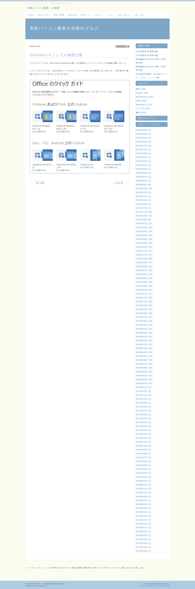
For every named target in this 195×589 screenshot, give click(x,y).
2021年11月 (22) (144, 212)
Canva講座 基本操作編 (147, 55)
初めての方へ (44, 15)
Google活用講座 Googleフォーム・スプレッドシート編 (151, 76)
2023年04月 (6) (143, 185)
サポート (99, 15)
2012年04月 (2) (143, 539)
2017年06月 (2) (143, 415)
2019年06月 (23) (144, 321)
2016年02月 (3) (143, 477)
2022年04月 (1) (143, 204)
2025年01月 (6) (143, 142)
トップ (47, 568)
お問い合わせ (123, 15)
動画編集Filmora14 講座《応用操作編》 (151, 61)
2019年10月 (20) (144, 305)
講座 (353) (141, 89)
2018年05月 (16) (144, 372)
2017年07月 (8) (143, 410)
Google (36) (142, 93)
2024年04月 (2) (143, 161)
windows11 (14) (144, 104)
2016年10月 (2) (143, 446)
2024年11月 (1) (143, 146)
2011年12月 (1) (143, 547)
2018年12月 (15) (144, 344)
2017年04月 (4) (143, 422)
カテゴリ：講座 (122, 46)
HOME (30, 15)
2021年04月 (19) (144, 235)
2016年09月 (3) (143, 449)
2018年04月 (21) (144, 376)
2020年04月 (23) (144, 282)
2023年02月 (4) (143, 192)
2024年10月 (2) (143, 149)
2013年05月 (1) (143, 531)
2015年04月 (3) (143, 504)
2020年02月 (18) (144, 290)
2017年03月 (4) (143, 426)
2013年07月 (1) (143, 527)
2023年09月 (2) (143, 169)
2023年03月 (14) (144, 188)
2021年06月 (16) (144, 227)
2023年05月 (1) (143, 181)
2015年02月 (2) (143, 512)
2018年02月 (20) (144, 383)
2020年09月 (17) (144, 262)
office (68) (141, 101)
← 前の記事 (38, 183)
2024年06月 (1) (143, 153)
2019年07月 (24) (144, 317)
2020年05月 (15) (144, 278)
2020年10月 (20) (144, 259)
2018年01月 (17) (144, 387)
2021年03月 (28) (144, 239)
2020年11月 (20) (144, 255)
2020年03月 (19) (144, 286)
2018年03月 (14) (144, 379)
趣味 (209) (141, 112)
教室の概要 (59, 15)
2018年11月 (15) (144, 348)
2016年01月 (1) (143, 481)
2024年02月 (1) (143, 165)
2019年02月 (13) (144, 337)
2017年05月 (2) (143, 418)
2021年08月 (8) (143, 220)
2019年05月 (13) (144, 325)
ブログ (110, 15)
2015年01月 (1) (143, 516)
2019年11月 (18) (144, 301)
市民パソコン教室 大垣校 (43, 8)
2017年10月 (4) (143, 399)
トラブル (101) (143, 108)
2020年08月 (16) (144, 266)
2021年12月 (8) (143, 208)
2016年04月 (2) (143, 469)
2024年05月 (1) (143, 157)
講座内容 (72, 15)
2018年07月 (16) (144, 364)
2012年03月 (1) (143, 543)
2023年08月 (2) (143, 173)
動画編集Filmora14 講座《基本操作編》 (151, 68)
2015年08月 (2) (143, 496)
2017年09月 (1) (143, 403)
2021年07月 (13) (144, 223)
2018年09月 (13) (144, 356)
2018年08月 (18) (144, 360)
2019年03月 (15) (144, 333)
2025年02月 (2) (143, 138)
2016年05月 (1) (143, 465)
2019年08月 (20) (144, 313)
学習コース (86, 15)
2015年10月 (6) (143, 492)
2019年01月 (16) (144, 340)
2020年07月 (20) (144, 270)
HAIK (168, 586)
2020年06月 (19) (144, 274)
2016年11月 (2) (143, 442)
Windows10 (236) (145, 97)
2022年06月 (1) (143, 200)
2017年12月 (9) (143, 391)
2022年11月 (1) (143, 196)
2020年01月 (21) (144, 294)
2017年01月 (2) (143, 434)
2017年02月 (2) (143, 430)
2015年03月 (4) (143, 508)
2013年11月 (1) (143, 524)
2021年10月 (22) (144, 216)
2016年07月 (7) (143, 457)
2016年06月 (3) (143, 461)
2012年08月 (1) (143, 535)
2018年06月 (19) (144, 368)
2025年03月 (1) (143, 134)
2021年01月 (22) (144, 247)
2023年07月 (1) (143, 177)
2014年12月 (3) (143, 520)
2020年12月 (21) (144, 251)
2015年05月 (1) (143, 500)
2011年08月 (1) (143, 551)
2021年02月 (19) (144, 243)
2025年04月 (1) (143, 130)
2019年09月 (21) (144, 309)
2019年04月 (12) (144, 329)
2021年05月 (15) (144, 231)
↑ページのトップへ (33, 568)
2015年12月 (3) (143, 485)
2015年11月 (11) (144, 488)
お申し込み (139, 15)
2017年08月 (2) (143, 407)
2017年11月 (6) (143, 395)
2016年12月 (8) (143, 438)
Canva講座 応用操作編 (147, 51)
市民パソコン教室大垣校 (44, 584)
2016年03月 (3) (143, 473)
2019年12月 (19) (144, 298)
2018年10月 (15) (144, 352)
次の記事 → (121, 183)
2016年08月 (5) (143, 454)
